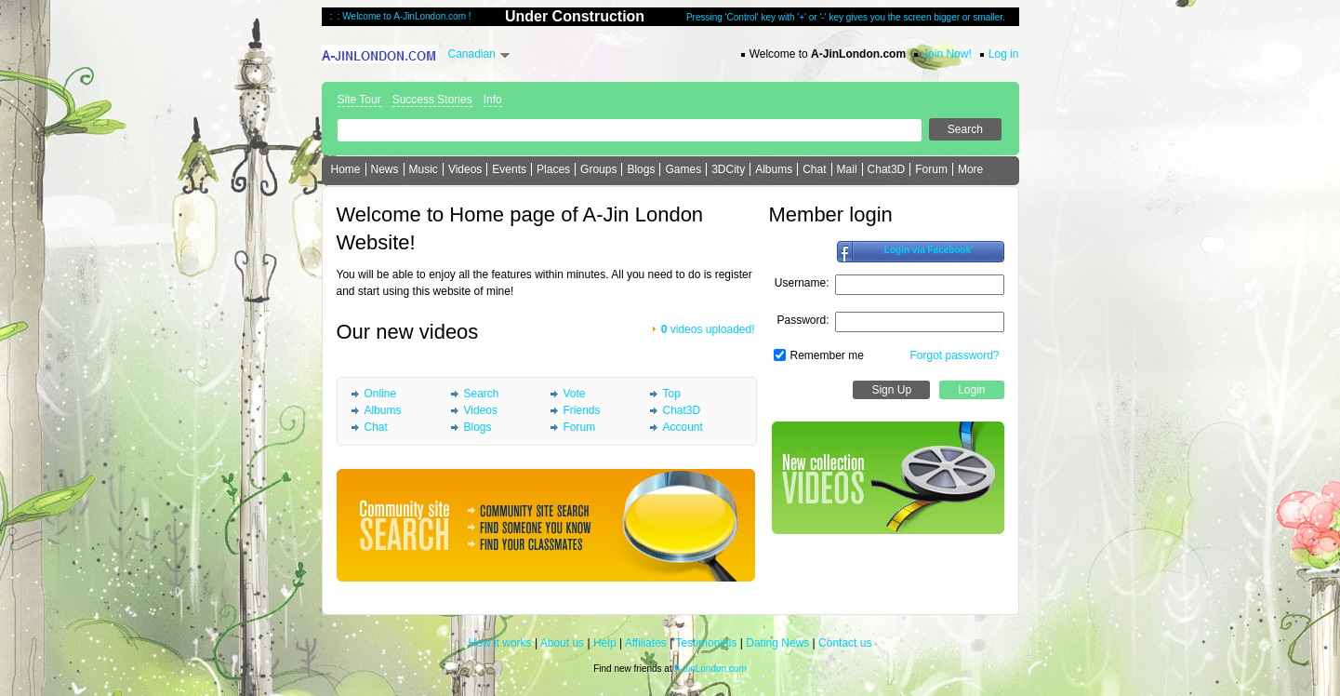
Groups (598, 169)
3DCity (728, 169)
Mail (847, 169)
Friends (582, 410)
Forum (931, 169)
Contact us (844, 642)
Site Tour (359, 99)
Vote (575, 393)
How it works (500, 642)
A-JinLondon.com (710, 668)
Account (683, 427)
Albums (773, 169)
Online (381, 393)
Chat (814, 169)
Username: (802, 282)
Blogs (641, 169)
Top (672, 393)
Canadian (472, 53)
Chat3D (887, 169)
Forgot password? (954, 355)
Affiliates (646, 642)
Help (605, 642)
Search (481, 393)
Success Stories (432, 99)
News (385, 169)
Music (423, 169)
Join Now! (947, 53)
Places (553, 169)
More (970, 169)
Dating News (777, 642)
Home (346, 169)
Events (509, 169)
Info (493, 99)
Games (683, 169)
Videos (465, 169)
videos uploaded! (708, 329)
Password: (802, 320)
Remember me (827, 355)
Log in (1003, 53)
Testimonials (705, 642)
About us (562, 642)
